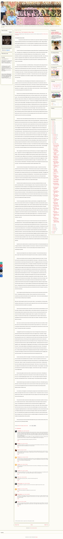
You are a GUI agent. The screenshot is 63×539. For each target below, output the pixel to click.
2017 (53, 126)
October (54, 137)
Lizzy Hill (18, 470)
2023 (53, 121)
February (54, 228)
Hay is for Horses (55, 143)
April (54, 225)
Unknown (18, 464)
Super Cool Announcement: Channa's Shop (56, 218)
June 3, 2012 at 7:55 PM (24, 464)
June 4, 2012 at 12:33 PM (23, 488)
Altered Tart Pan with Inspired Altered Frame (55, 203)
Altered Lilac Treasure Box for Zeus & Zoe (56, 212)
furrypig (18, 488)
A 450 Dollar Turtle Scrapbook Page (56, 206)
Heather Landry (19, 483)
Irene (18, 501)
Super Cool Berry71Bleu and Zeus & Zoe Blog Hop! (56, 208)
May (54, 224)
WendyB (18, 443)
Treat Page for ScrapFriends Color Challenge (56, 150)
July (54, 141)
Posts (53, 103)
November (54, 135)
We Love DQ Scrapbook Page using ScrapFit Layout (56, 199)
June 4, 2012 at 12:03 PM (26, 483)
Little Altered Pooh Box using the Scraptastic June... (56, 188)
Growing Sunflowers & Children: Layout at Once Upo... (56, 166)
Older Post (46, 524)
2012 (53, 133)
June (54, 142)
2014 (53, 130)
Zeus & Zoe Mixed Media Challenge (56, 179)
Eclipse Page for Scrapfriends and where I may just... (56, 192)
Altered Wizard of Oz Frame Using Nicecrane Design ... (56, 184)
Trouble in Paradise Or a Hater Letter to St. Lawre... (56, 146)
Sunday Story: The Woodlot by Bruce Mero (56, 215)
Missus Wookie (19, 494)
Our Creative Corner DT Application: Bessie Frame (55, 170)
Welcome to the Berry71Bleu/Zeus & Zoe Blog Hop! (56, 196)
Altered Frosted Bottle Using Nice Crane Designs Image (56, 162)
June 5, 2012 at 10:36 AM (26, 494)
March (54, 227)
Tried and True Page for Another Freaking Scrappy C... (56, 221)
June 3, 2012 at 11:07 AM (23, 443)
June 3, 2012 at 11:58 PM (24, 470)
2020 (53, 122)
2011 (53, 231)
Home (32, 524)
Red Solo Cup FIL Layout (55, 173)
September (55, 138)
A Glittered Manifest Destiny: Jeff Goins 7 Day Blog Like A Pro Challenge (56, 33)
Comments (54, 104)
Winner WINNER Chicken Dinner (55, 181)
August (54, 139)
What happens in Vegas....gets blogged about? (55, 157)
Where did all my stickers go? (55, 159)
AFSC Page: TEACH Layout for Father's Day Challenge (56, 176)
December (54, 134)
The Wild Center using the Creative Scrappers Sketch (56, 153)
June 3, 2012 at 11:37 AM (22, 449)
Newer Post (17, 524)
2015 (53, 129)
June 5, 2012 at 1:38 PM (22, 501)
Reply (18, 440)
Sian (18, 449)
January (54, 229)
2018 (53, 125)
